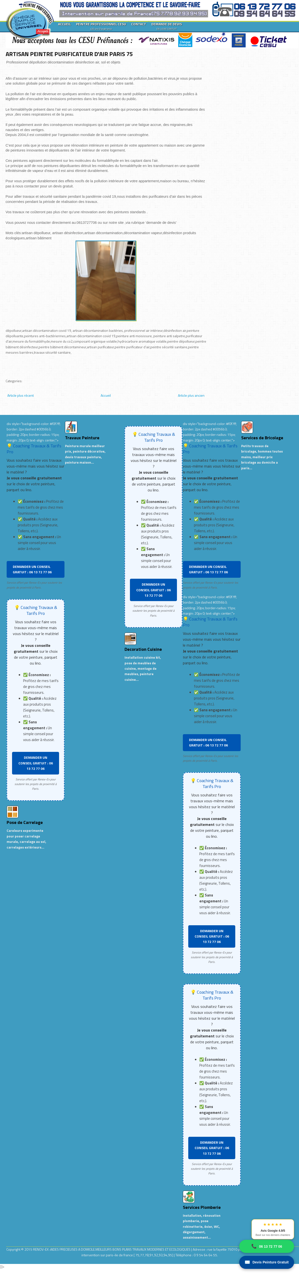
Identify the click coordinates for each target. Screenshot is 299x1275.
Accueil (106, 395)
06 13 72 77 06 (266, 1246)
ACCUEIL (64, 24)
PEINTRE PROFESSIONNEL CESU (101, 26)
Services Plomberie (202, 1207)
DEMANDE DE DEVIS (166, 26)
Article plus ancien (191, 395)
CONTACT (138, 24)
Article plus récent (20, 395)
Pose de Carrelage (25, 822)
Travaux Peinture (82, 437)
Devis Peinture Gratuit (267, 1262)
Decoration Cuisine (143, 649)
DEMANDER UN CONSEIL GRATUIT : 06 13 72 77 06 (32, 569)
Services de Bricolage (262, 437)
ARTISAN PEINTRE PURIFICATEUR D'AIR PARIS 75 (69, 53)
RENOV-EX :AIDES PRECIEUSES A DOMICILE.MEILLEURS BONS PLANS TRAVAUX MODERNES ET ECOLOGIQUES (112, 1249)
